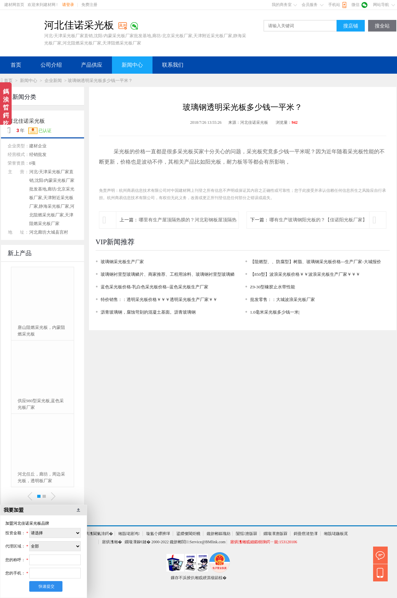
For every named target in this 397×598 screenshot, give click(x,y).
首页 (16, 65)
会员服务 (310, 4)
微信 (355, 4)
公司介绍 (51, 65)
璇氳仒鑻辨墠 (158, 533)
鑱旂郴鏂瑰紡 (219, 533)
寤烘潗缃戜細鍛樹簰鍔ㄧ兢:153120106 (263, 542)
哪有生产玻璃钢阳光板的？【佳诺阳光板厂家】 (318, 219)
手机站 (334, 4)
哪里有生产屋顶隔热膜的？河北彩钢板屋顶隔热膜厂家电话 (188, 228)
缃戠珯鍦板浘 (336, 533)
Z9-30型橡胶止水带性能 (272, 286)
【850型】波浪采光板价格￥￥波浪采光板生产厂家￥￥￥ (305, 274)
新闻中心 (132, 65)
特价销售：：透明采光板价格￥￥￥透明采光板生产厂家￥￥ (159, 299)
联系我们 (172, 65)
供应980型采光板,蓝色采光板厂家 (41, 404)
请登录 (68, 4)
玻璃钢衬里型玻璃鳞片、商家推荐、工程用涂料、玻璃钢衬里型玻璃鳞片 (168, 275)
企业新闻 (53, 80)
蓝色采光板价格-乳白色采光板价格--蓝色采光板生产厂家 (155, 286)
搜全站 (382, 26)
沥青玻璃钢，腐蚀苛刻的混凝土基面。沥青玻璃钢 (148, 312)
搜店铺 (350, 26)
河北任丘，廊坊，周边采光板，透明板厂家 (41, 477)
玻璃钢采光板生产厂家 (122, 261)
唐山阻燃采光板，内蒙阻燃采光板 (41, 330)
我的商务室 (282, 4)
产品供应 (91, 65)
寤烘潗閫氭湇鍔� (97, 533)
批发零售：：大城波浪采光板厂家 (282, 299)
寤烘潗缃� (112, 542)
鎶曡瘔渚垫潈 (306, 533)
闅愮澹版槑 (246, 533)
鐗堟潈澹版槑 (275, 533)
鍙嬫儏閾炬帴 (188, 533)
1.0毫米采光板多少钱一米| (275, 312)
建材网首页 (14, 4)
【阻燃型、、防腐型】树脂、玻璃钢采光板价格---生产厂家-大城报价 (315, 261)
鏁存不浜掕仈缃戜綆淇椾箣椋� (199, 577)
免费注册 (89, 4)
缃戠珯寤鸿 (129, 533)
